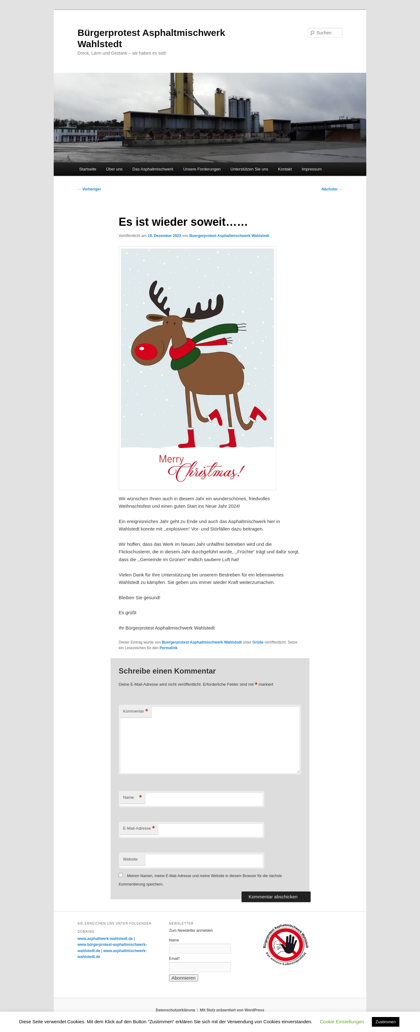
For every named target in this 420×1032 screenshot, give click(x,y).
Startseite (87, 169)
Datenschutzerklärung (175, 1010)
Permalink (169, 648)
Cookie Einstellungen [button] (342, 1021)
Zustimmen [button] (386, 1022)
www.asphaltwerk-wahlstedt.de (105, 938)
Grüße (257, 642)
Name (132, 797)
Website (130, 859)
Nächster (332, 189)
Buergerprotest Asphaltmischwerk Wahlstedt (229, 236)
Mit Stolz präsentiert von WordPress (232, 1010)
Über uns (114, 169)
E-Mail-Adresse (139, 828)
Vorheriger (89, 189)
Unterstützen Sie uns (249, 169)
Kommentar (135, 711)
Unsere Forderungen (202, 169)
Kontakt (285, 169)
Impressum (312, 169)
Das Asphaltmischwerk (152, 169)
